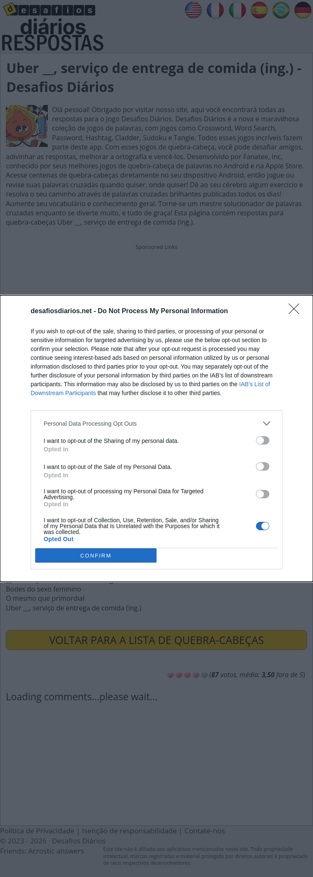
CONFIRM (96, 555)
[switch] (262, 440)
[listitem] (156, 423)
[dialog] (156, 438)
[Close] (297, 311)
